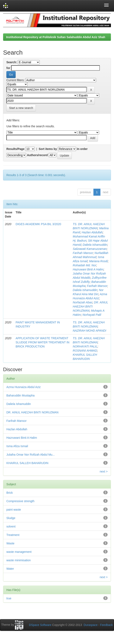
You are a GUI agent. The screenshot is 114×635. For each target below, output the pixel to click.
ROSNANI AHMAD (85, 350)
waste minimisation (18, 560)
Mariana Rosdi (98, 261)
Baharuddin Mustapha (20, 395)
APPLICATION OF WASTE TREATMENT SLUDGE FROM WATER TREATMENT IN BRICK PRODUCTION (42, 342)
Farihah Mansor (83, 253)
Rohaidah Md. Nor (84, 265)
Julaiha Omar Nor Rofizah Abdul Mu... (30, 454)
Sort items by (48, 149)
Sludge (10, 518)
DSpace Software (40, 625)
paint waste (13, 509)
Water (10, 568)
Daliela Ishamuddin (95, 244)
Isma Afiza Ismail (17, 446)
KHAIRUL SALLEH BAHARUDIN (27, 463)
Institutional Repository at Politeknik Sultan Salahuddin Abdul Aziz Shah (55, 37)
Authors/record (37, 155)
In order (82, 149)
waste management (18, 551)
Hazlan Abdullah (92, 232)
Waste (10, 543)
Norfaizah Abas (82, 302)
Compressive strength (20, 501)
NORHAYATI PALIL (85, 346)
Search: (11, 62)
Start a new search (21, 108)
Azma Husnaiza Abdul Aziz (23, 387)
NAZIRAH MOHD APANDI (89, 330)
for (8, 68)
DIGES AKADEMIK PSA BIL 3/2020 (38, 224)
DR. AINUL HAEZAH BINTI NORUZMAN (90, 306)
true (8, 598)
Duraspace (91, 625)
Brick (9, 492)
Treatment (12, 535)
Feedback (106, 625)
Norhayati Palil (92, 314)
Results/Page (15, 149)
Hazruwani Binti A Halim (88, 269)
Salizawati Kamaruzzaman (90, 248)
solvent (10, 526)
